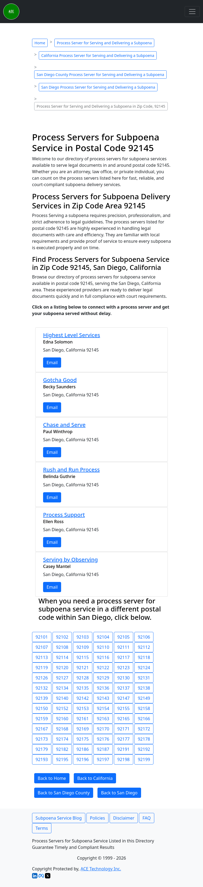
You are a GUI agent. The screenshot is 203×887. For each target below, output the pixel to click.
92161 (82, 719)
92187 (103, 749)
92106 (144, 637)
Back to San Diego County (64, 793)
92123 (123, 668)
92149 (144, 698)
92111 (123, 647)
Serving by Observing (70, 559)
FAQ (146, 818)
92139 (42, 698)
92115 (82, 657)
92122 (103, 668)
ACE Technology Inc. (100, 869)
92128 (82, 678)
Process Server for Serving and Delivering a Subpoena (104, 42)
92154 (103, 708)
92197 (103, 759)
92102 (62, 637)
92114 (62, 657)
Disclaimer (123, 818)
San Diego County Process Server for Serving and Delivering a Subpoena (100, 74)
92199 (144, 759)
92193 (42, 759)
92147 (123, 698)
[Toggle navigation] (192, 11)
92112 (144, 647)
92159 (42, 719)
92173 (42, 739)
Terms (42, 828)
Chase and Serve (64, 424)
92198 (123, 759)
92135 (82, 688)
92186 (82, 749)
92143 (103, 698)
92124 (144, 668)
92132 (42, 688)
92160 (62, 719)
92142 (82, 698)
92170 (103, 729)
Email (52, 362)
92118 (144, 657)
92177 (123, 739)
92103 (82, 637)
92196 (82, 759)
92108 (62, 647)
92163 (103, 719)
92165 (123, 719)
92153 (82, 708)
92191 (123, 749)
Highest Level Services (71, 335)
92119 (42, 668)
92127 (62, 678)
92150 (42, 708)
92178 (144, 739)
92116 (103, 657)
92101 (42, 637)
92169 (82, 729)
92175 (82, 739)
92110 (103, 647)
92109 (82, 647)
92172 (144, 729)
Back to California (95, 778)
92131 (144, 678)
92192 (144, 749)
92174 (62, 739)
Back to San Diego (119, 793)
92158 (144, 708)
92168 (62, 729)
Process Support (64, 514)
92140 (62, 698)
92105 (123, 637)
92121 (82, 668)
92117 (123, 657)
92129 (103, 678)
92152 (62, 708)
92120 (62, 668)
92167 (42, 729)
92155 (123, 708)
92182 (62, 749)
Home (39, 42)
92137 (123, 688)
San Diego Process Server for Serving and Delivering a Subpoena (98, 87)
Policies (97, 818)
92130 (123, 678)
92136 (103, 688)
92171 (123, 729)
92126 (42, 678)
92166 (144, 719)
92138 (144, 688)
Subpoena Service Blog (59, 818)
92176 (103, 739)
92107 (42, 647)
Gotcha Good (60, 379)
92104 (103, 637)
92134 (62, 688)
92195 (62, 759)
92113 (42, 657)
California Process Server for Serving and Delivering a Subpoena (97, 55)
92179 (42, 749)
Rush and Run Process (71, 469)
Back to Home (52, 778)
